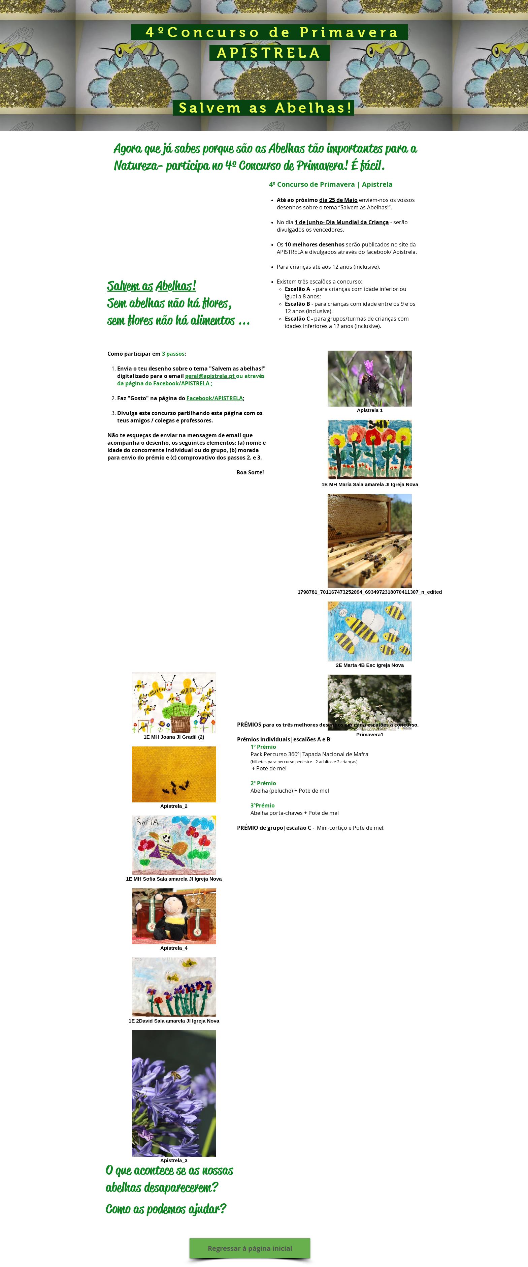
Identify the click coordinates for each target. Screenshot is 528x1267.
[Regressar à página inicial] (250, 1248)
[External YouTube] (184, 223)
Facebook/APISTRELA (181, 383)
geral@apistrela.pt (210, 376)
